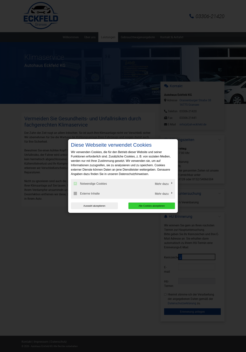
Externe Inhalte (87, 193)
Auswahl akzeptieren (94, 205)
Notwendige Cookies (90, 183)
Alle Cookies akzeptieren (152, 205)
